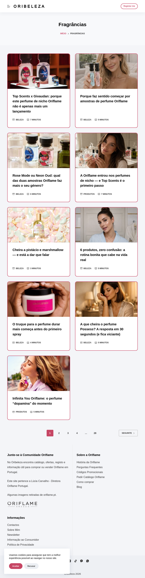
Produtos (89, 193)
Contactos (13, 523)
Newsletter (13, 533)
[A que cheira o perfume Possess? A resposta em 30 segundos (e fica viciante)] (106, 298)
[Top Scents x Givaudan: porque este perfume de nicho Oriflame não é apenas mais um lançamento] (39, 71)
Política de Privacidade (20, 543)
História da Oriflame (88, 460)
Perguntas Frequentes (90, 465)
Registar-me (129, 6)
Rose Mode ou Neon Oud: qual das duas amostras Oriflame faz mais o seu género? (36, 180)
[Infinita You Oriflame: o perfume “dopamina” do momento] (39, 372)
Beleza (20, 119)
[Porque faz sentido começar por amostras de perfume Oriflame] (106, 71)
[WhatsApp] (87, 559)
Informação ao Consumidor (23, 538)
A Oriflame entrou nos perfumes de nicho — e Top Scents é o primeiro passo (104, 180)
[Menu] (8, 6)
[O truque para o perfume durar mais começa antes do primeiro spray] (39, 298)
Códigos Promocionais (90, 470)
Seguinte (128, 431)
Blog (79, 485)
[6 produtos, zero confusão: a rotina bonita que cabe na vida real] (106, 224)
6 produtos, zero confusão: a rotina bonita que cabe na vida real (103, 254)
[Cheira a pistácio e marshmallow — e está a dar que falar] (39, 224)
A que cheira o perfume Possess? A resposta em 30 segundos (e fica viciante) (106, 328)
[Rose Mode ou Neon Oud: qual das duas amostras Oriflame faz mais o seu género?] (39, 150)
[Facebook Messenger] (81, 559)
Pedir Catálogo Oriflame (91, 475)
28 (95, 431)
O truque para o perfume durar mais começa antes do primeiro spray (36, 328)
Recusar (31, 566)
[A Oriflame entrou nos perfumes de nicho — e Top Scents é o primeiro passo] (106, 150)
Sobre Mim (13, 528)
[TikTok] (75, 559)
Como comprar (85, 480)
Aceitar (15, 566)
